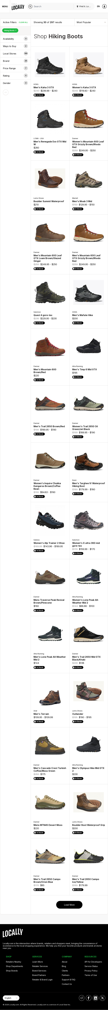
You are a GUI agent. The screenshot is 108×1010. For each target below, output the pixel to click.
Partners (65, 975)
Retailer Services (40, 966)
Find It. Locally (85, 6)
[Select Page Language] (11, 998)
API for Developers (93, 962)
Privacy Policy (91, 970)
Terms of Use (91, 975)
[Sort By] (91, 22)
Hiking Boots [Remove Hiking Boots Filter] (10, 30)
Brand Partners (39, 975)
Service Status (91, 966)
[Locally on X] (102, 998)
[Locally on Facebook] (88, 998)
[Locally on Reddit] (81, 998)
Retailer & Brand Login (42, 979)
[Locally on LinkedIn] (95, 998)
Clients (65, 970)
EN (98, 6)
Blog (64, 966)
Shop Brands (12, 970)
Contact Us (67, 984)
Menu (5, 6)
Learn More (37, 962)
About (64, 962)
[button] (15, 38)
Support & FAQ (68, 979)
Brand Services (39, 970)
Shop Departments (14, 966)
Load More (69, 905)
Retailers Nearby (13, 962)
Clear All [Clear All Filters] (23, 22)
